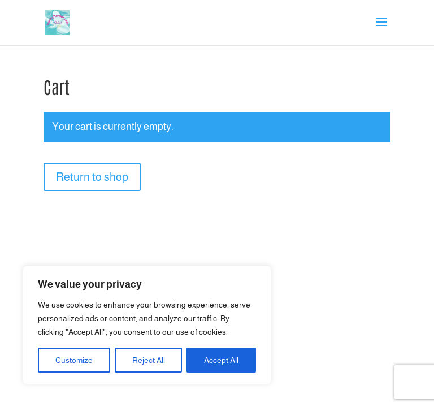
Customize (74, 360)
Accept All (221, 360)
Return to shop (92, 177)
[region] (147, 325)
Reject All (148, 360)
